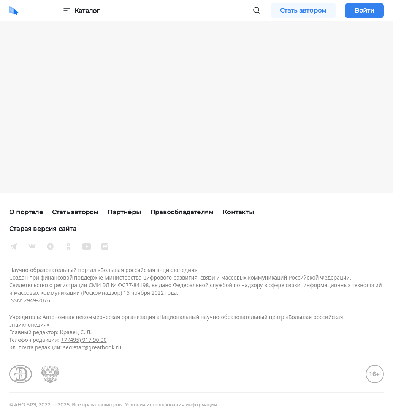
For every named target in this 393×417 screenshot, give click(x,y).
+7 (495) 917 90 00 (83, 339)
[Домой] (14, 10)
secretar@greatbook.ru (92, 347)
